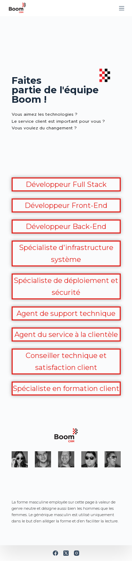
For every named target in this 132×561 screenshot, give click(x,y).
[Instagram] (76, 553)
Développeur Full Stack (66, 184)
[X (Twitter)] (66, 553)
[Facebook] (55, 553)
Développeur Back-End (66, 226)
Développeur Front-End (66, 205)
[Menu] (121, 8)
